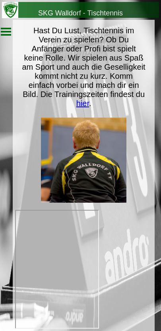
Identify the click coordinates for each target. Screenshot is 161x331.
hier (82, 103)
